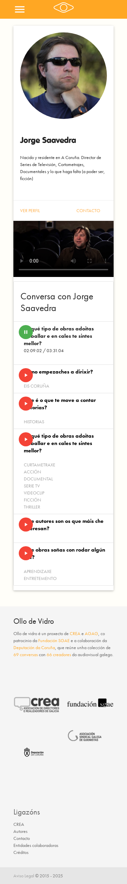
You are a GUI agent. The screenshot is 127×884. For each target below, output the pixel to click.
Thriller (32, 507)
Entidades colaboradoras (35, 845)
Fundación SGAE (54, 640)
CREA (75, 633)
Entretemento (40, 578)
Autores (20, 831)
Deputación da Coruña (34, 647)
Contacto (88, 210)
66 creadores (59, 654)
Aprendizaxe (38, 571)
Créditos (20, 852)
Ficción (32, 500)
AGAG (91, 633)
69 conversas (25, 654)
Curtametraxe (39, 465)
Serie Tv (32, 486)
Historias (34, 422)
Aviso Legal (23, 876)
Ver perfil (30, 210)
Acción (32, 472)
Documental (38, 479)
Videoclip (34, 493)
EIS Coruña (36, 386)
